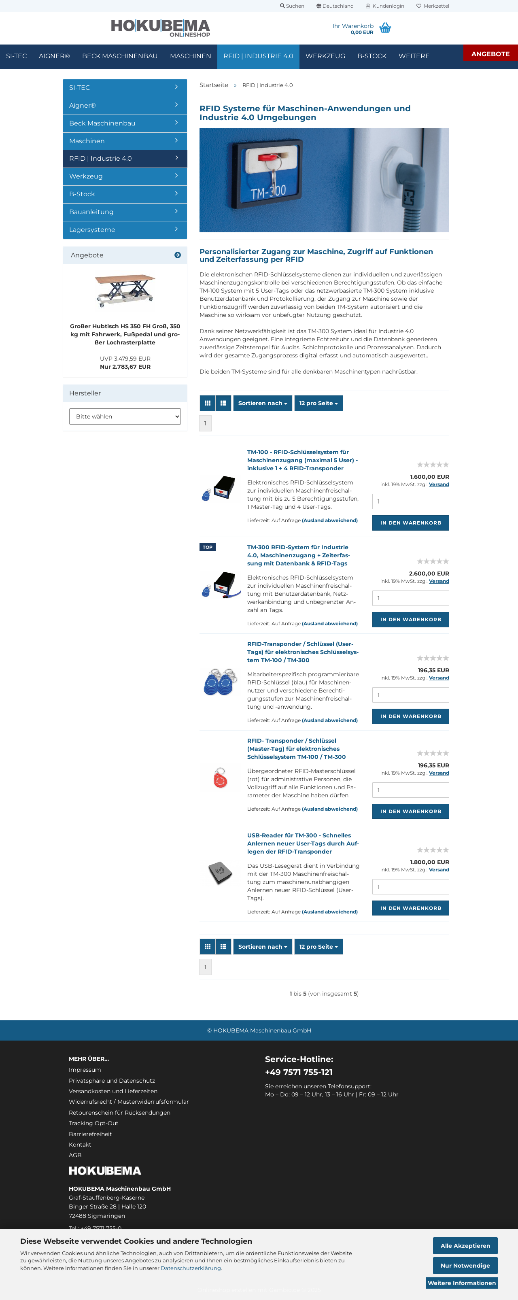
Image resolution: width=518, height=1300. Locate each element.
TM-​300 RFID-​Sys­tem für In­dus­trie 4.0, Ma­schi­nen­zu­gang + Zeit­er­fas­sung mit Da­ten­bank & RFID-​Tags (298, 555)
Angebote (490, 54)
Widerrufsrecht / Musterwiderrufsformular (129, 1101)
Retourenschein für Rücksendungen (119, 1112)
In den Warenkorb (411, 523)
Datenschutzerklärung (191, 1268)
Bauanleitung (91, 212)
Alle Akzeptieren (465, 1245)
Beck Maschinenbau (120, 56)
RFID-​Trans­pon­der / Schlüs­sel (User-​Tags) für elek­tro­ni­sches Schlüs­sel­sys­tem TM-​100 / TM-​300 (303, 652)
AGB (75, 1155)
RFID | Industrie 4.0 (258, 56)
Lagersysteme (92, 230)
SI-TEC (16, 56)
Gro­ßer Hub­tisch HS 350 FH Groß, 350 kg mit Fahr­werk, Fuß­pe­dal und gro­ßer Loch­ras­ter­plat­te (125, 334)
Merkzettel (432, 6)
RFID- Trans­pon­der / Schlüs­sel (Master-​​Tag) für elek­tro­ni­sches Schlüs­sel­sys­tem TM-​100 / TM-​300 (296, 748)
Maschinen (190, 56)
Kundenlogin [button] (385, 6)
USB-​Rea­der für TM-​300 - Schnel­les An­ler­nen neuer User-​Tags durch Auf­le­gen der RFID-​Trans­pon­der (303, 843)
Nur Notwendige (465, 1265)
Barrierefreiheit (90, 1134)
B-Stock (371, 56)
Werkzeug (325, 56)
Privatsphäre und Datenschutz (112, 1080)
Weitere (414, 56)
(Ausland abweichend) (330, 520)
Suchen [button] (292, 6)
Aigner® (54, 56)
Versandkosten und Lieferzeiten (113, 1091)
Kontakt (80, 1144)
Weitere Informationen (462, 1283)
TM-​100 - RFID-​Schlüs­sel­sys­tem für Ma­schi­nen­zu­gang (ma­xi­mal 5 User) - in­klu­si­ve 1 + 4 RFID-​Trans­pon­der (302, 460)
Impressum (85, 1069)
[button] (335, 6)
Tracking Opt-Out (94, 1123)
